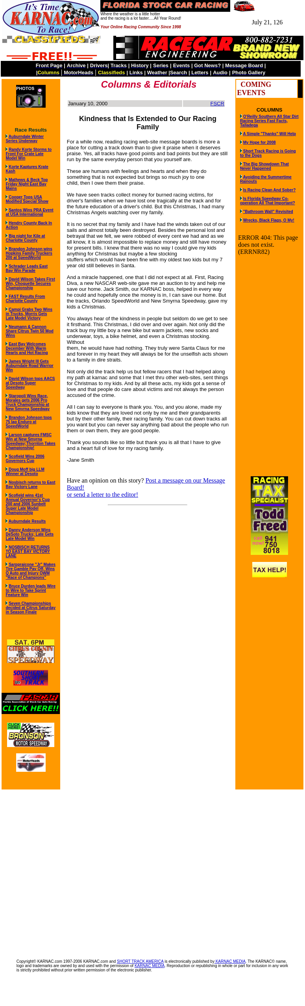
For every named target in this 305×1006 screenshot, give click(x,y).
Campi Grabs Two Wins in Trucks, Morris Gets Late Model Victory (29, 313)
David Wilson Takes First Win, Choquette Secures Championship (30, 283)
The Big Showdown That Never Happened (264, 166)
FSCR (217, 103)
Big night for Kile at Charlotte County (25, 238)
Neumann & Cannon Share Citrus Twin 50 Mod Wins (30, 331)
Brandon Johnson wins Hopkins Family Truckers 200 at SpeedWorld (29, 253)
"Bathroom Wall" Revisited (268, 211)
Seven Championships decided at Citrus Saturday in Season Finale (30, 607)
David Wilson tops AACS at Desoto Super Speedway (30, 382)
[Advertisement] (74, 870)
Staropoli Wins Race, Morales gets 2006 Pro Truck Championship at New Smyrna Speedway (28, 402)
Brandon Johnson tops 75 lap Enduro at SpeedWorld (29, 421)
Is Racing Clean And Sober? (269, 190)
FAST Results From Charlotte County (25, 298)
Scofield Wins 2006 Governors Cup (25, 458)
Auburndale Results (27, 521)
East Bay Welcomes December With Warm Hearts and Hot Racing (27, 348)
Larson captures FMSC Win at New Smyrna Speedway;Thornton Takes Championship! (30, 441)
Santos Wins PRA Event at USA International (29, 212)
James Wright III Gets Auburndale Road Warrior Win (29, 365)
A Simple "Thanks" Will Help (269, 134)
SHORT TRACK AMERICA (140, 961)
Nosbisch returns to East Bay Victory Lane (30, 484)
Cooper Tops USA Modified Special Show (27, 199)
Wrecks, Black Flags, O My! (268, 220)
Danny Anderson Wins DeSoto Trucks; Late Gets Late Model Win (30, 534)
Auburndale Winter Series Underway (25, 138)
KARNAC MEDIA (230, 961)
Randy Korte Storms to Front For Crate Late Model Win (29, 153)
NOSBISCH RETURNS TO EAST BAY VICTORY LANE (28, 551)
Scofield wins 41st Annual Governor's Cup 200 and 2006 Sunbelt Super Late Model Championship (28, 504)
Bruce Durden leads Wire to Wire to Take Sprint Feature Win (30, 590)
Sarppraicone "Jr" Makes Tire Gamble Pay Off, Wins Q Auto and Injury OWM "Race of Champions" (30, 571)
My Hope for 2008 (259, 142)
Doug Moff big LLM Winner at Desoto (25, 471)
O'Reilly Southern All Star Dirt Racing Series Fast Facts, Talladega (269, 120)
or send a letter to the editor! (102, 494)
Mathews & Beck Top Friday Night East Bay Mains (27, 184)
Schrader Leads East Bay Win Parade (27, 268)
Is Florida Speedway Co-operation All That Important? (267, 200)
